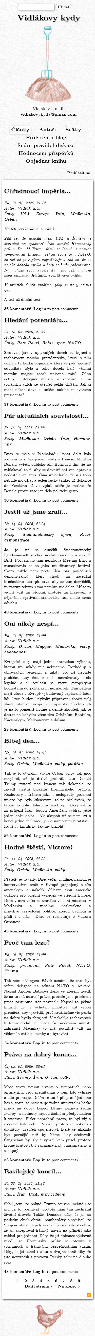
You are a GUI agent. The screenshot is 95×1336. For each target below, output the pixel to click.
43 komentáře (17, 1271)
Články (20, 130)
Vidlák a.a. (28, 208)
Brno (85, 535)
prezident (29, 966)
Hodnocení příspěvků (45, 153)
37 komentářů (17, 404)
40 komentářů (17, 612)
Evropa (42, 214)
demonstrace (16, 540)
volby (84, 647)
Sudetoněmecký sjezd (47, 535)
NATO (74, 343)
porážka (75, 764)
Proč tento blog (46, 137)
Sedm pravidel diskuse (45, 145)
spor (60, 343)
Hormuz (81, 439)
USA (25, 214)
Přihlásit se (78, 173)
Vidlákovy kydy (48, 18)
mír (7, 444)
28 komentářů (17, 729)
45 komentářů (17, 931)
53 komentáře (17, 1160)
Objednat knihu (46, 161)
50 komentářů (17, 500)
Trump (11, 971)
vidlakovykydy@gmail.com (49, 114)
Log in (39, 309)
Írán (59, 214)
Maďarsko (80, 214)
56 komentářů (17, 835)
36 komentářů (17, 309)
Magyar (43, 647)
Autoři (47, 130)
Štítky (73, 130)
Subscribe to (89, 1295)
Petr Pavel (28, 343)
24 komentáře (17, 1043)
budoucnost (15, 652)
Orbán (10, 219)
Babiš (47, 343)
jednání (58, 1194)
